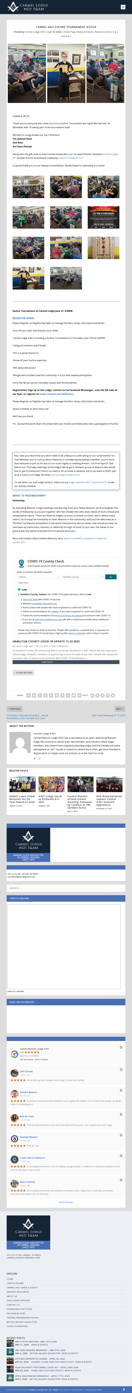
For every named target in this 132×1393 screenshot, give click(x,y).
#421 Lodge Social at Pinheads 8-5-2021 (50, 799)
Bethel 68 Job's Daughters (45, 1353)
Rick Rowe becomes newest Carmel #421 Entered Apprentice (109, 800)
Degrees (35, 1361)
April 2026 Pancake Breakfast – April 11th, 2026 (42, 1376)
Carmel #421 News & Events (22, 1287)
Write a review (41, 1059)
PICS (99, 1389)
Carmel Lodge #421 (35, 31)
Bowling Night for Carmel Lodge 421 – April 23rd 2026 (46, 1367)
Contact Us (13, 1304)
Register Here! (23, 318)
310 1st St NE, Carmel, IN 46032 (22, 873)
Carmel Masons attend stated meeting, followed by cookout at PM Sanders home (79, 802)
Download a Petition (19, 1309)
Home (10, 1279)
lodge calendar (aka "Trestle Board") (88, 482)
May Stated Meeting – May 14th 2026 (36, 1341)
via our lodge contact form (65, 474)
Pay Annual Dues (16, 1313)
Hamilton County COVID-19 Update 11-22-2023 (46, 641)
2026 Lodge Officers (18, 1300)
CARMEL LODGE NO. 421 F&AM (43, 1389)
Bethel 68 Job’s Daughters (22, 1322)
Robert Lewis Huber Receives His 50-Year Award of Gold (22, 799)
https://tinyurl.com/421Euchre (56, 394)
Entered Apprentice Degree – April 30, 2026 (40, 1358)
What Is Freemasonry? (29, 495)
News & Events (102, 31)
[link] (70, 157)
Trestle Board (15, 1283)
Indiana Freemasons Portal (22, 1317)
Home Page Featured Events (79, 31)
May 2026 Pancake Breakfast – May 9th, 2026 (40, 1350)
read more (46, 662)
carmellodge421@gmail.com (21, 876)
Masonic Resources (18, 1291)
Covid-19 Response (59, 646)
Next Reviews (66, 1202)
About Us (12, 1296)
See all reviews (26, 1059)
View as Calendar (15, 991)
